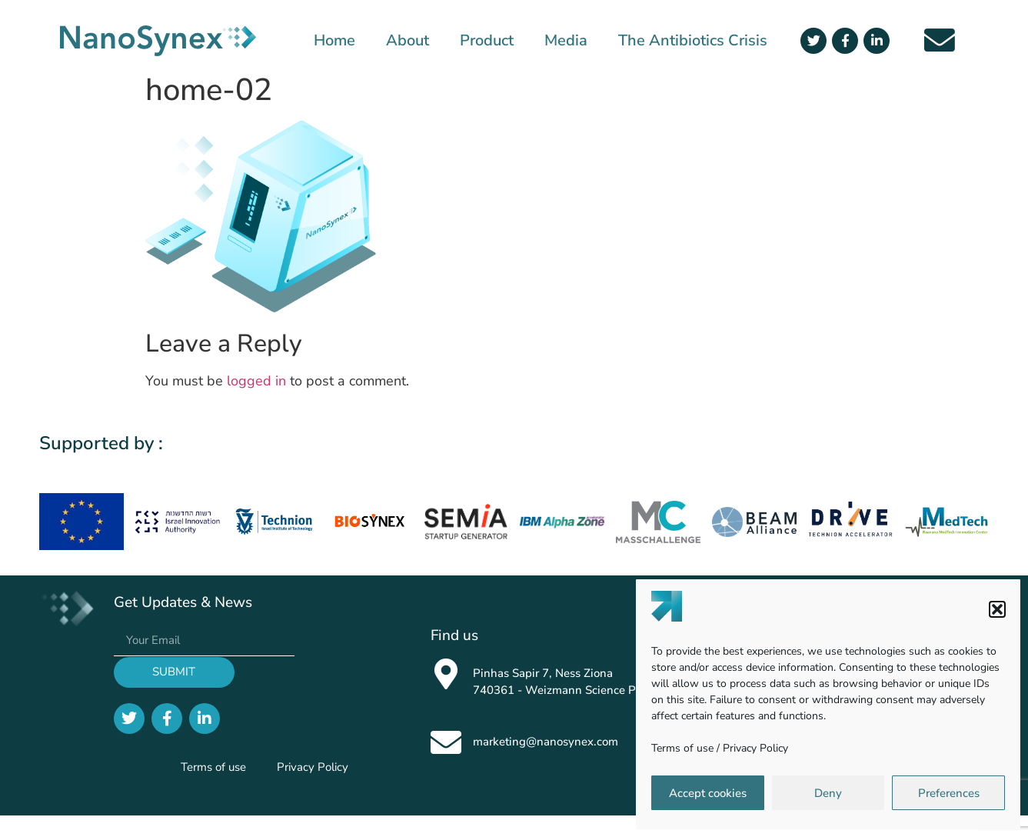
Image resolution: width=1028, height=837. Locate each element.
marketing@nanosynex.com (545, 741)
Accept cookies (708, 793)
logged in (256, 381)
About (407, 40)
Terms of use (682, 748)
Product (487, 40)
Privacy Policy (755, 748)
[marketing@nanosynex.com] (446, 742)
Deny (828, 793)
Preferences (949, 793)
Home (334, 40)
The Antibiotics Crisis (692, 40)
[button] (997, 609)
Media (565, 40)
